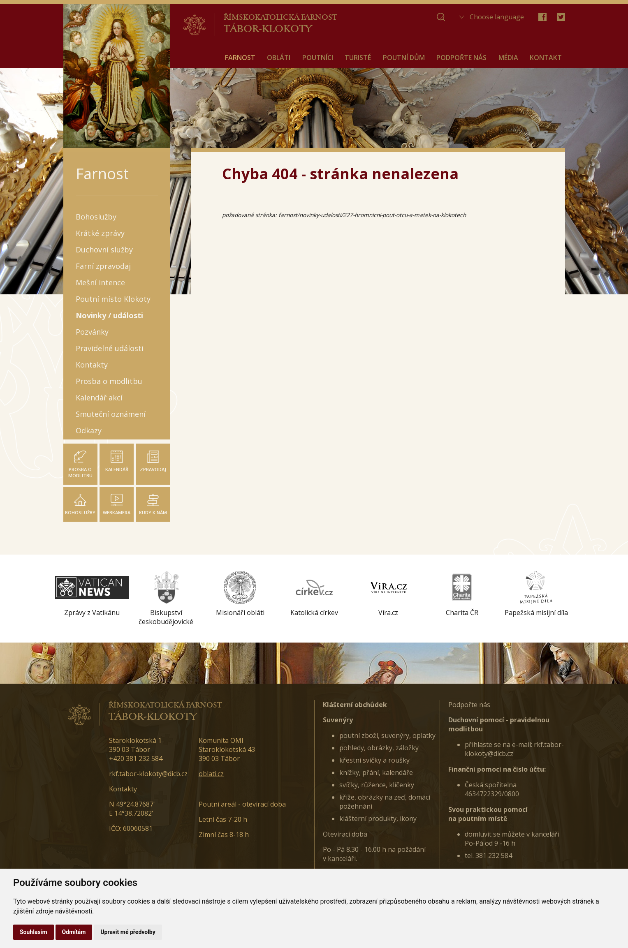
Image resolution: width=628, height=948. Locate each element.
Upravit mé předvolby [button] (127, 932)
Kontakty (123, 788)
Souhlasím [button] (33, 932)
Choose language (497, 16)
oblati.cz (211, 773)
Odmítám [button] (74, 932)
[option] (92, 594)
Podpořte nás (469, 704)
